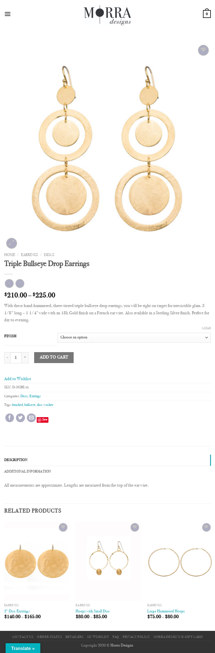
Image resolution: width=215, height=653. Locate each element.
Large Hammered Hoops (166, 611)
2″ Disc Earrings (17, 611)
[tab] (107, 460)
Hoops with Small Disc (93, 611)
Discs (49, 255)
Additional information (27, 471)
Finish (10, 336)
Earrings (29, 255)
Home (9, 255)
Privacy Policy (136, 637)
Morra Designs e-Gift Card (178, 637)
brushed (17, 405)
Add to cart (54, 357)
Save (44, 419)
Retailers (75, 637)
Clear (206, 328)
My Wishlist (98, 637)
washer (48, 405)
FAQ (116, 637)
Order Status (49, 637)
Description (15, 460)
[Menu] (7, 14)
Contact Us (23, 637)
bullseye (30, 405)
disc (39, 405)
